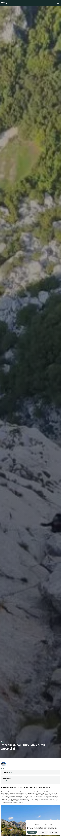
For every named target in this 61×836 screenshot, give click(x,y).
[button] (58, 822)
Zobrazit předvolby (54, 832)
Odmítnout (43, 832)
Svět (5, 781)
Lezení (5, 780)
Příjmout (32, 832)
